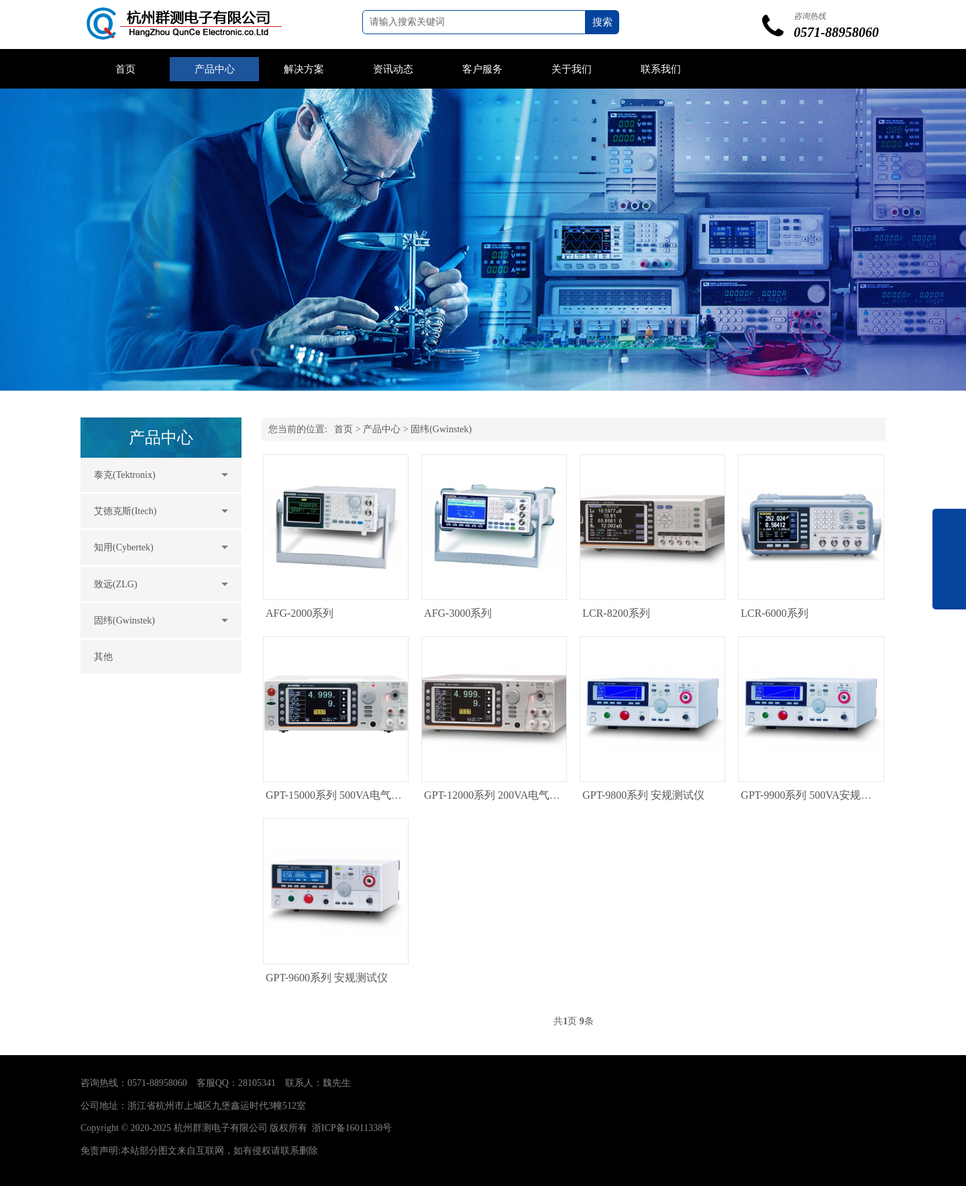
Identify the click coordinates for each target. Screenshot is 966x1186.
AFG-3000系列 (458, 613)
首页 (125, 69)
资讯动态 (393, 69)
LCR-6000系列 (774, 613)
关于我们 (571, 69)
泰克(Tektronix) (125, 475)
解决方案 (304, 69)
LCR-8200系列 (615, 613)
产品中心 (215, 69)
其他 (103, 657)
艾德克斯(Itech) (125, 511)
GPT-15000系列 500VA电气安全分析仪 (355, 795)
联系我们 (661, 69)
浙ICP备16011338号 (352, 1128)
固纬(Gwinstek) (124, 620)
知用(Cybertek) (124, 547)
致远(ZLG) (116, 584)
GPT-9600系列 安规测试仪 (327, 977)
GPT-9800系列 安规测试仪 (643, 795)
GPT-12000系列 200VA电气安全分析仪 (513, 795)
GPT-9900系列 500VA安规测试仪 (817, 795)
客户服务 (482, 69)
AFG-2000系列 (299, 613)
